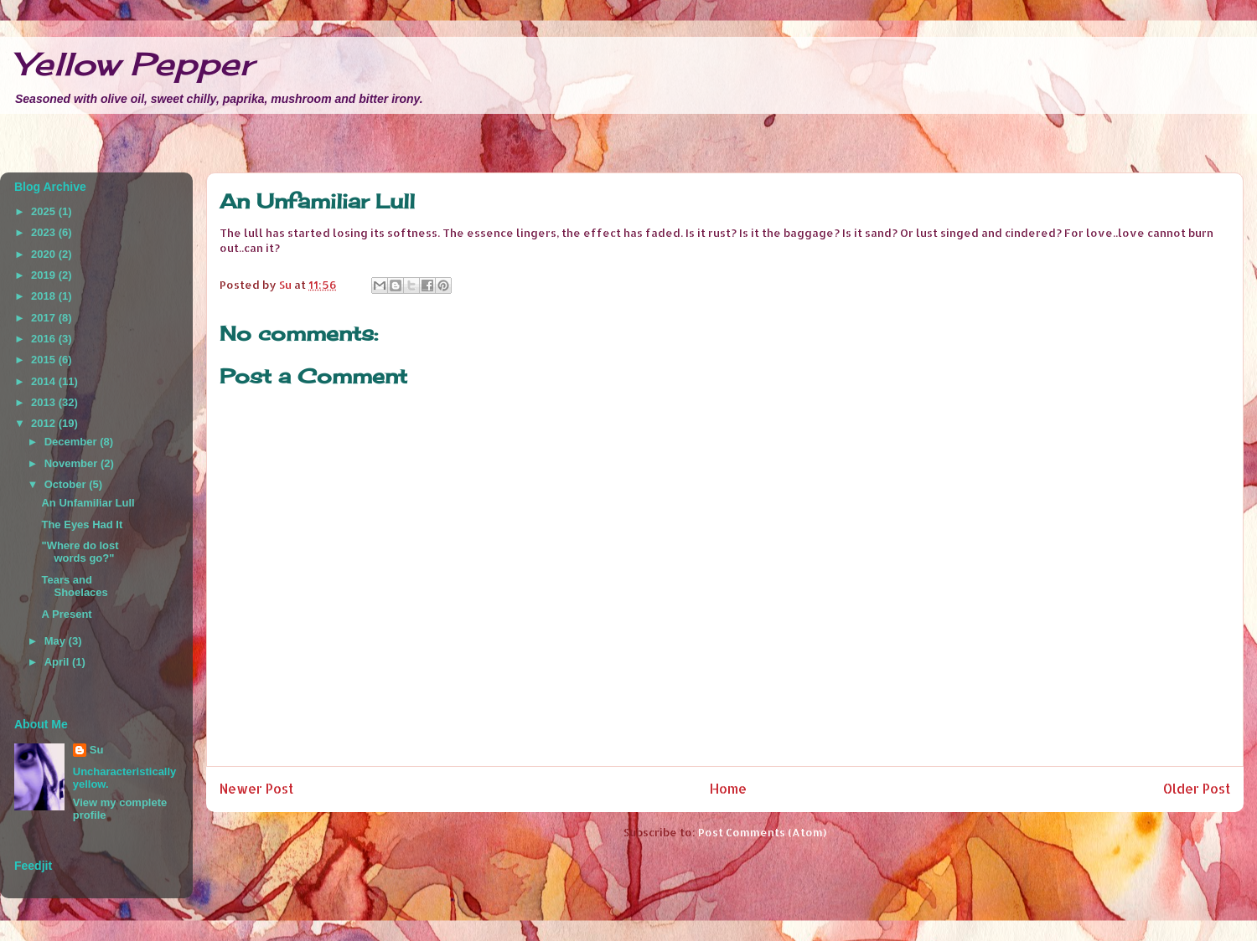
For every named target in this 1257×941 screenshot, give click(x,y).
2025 (45, 211)
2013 (45, 402)
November (72, 463)
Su (97, 749)
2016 (45, 338)
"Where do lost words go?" (79, 552)
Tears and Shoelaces (74, 586)
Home (728, 788)
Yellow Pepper (133, 63)
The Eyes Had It (81, 524)
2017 (45, 317)
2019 (45, 275)
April (58, 662)
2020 (45, 254)
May (56, 641)
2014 (45, 381)
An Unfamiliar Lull (87, 502)
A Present (66, 614)
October (66, 484)
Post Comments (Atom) (762, 832)
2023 (45, 232)
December (72, 441)
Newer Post (256, 788)
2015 (45, 359)
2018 (45, 296)
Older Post (1196, 788)
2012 (45, 423)
